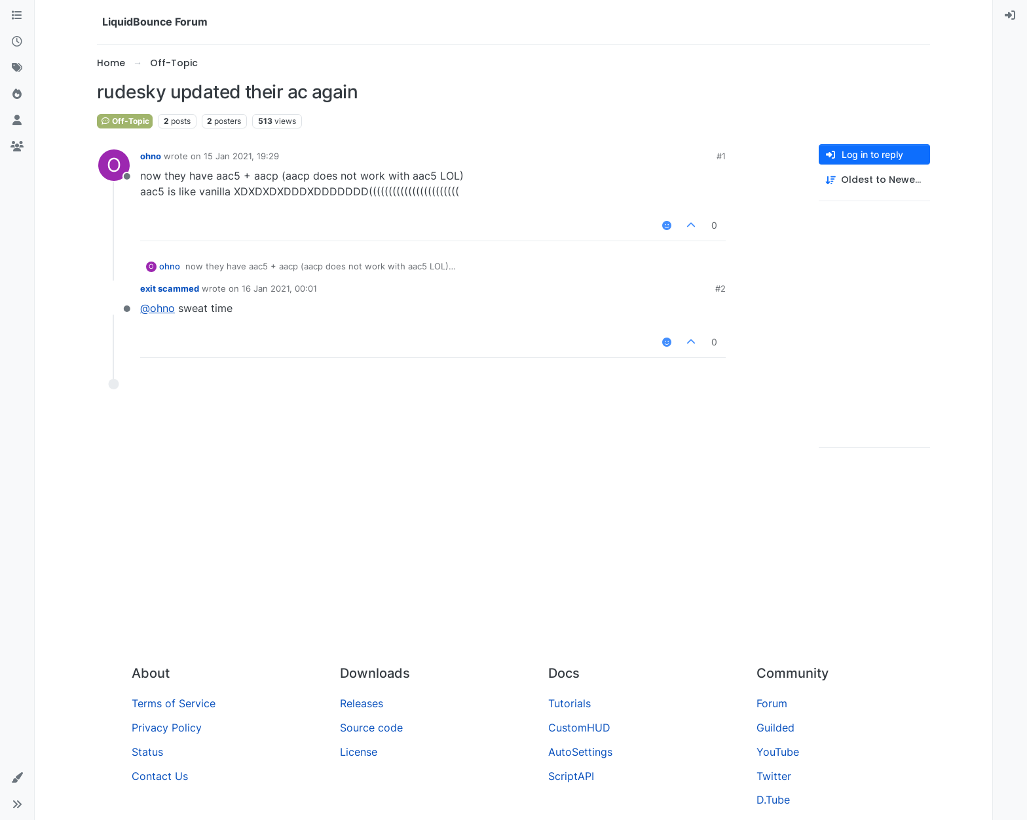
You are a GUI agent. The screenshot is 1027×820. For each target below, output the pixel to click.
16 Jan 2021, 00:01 (279, 288)
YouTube (777, 751)
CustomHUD (579, 727)
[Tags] (17, 68)
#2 (720, 288)
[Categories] (17, 15)
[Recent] (17, 41)
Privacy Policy (167, 727)
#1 (721, 156)
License (358, 751)
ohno (150, 156)
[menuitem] (1010, 15)
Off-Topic (124, 121)
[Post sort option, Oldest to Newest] (874, 180)
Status (147, 751)
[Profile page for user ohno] (114, 165)
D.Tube (773, 799)
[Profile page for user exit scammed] (114, 297)
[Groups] (17, 146)
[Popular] (17, 94)
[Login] (1010, 15)
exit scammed (169, 288)
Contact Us (160, 776)
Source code (371, 727)
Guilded (775, 727)
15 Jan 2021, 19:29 (241, 156)
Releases (361, 703)
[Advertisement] (513, 556)
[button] (17, 778)
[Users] (17, 120)
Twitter (773, 776)
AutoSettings (580, 751)
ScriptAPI (571, 776)
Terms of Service (173, 703)
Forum (771, 703)
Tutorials (569, 703)
